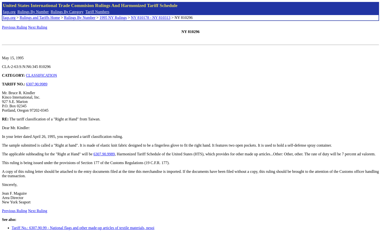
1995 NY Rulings (113, 18)
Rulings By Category (67, 12)
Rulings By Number (33, 12)
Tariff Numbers (97, 12)
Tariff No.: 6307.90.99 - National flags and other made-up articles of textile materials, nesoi (83, 228)
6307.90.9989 (36, 84)
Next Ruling (37, 27)
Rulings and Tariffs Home (40, 18)
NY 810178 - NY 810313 (150, 18)
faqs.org (9, 12)
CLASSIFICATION (41, 75)
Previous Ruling (14, 27)
